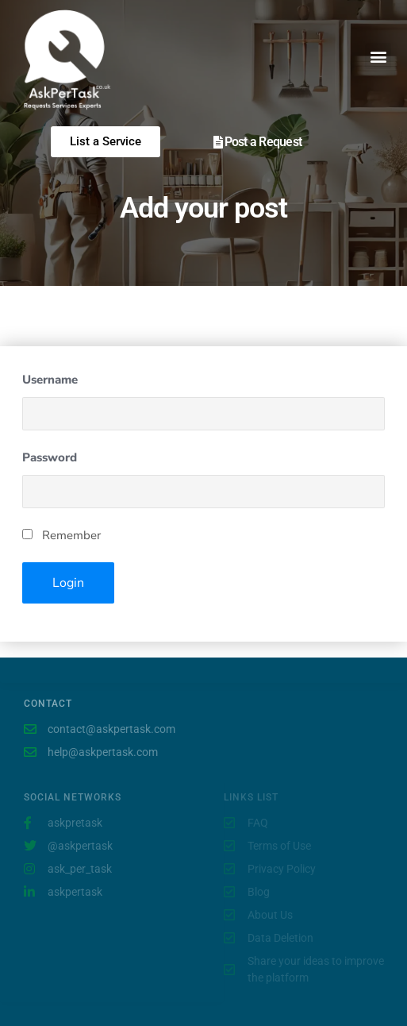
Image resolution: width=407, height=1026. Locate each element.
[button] (378, 56)
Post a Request (263, 141)
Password (49, 457)
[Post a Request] (218, 142)
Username (50, 380)
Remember (61, 535)
